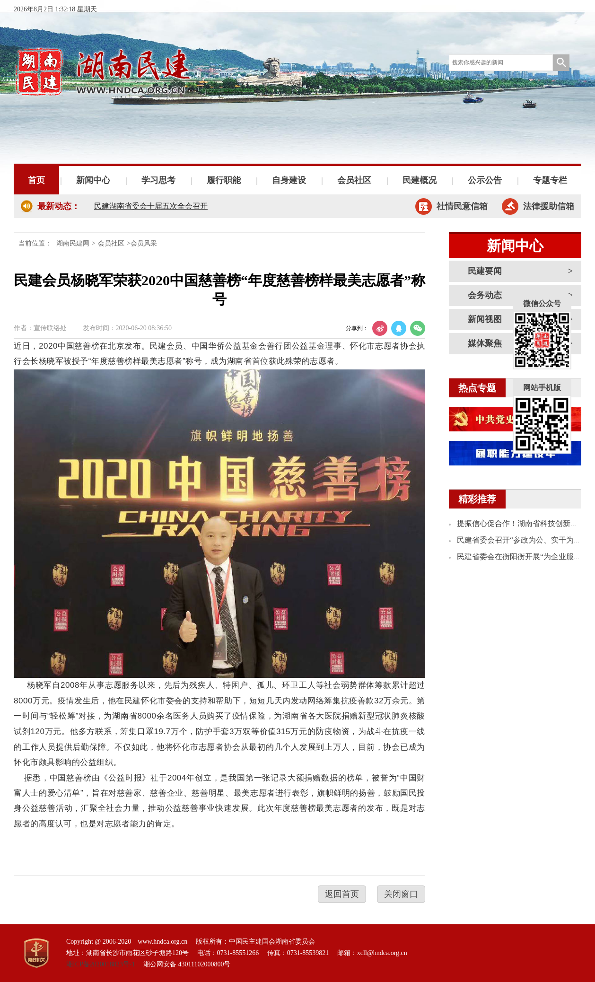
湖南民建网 (72, 243)
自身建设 (289, 180)
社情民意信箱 (462, 206)
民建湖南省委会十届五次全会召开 (151, 206)
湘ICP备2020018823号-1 (100, 964)
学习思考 (158, 180)
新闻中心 (93, 180)
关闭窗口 (401, 894)
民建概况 (419, 180)
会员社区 (354, 180)
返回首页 (342, 894)
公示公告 (485, 180)
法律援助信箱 (548, 206)
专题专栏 (550, 180)
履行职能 (224, 180)
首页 (36, 180)
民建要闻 (485, 271)
